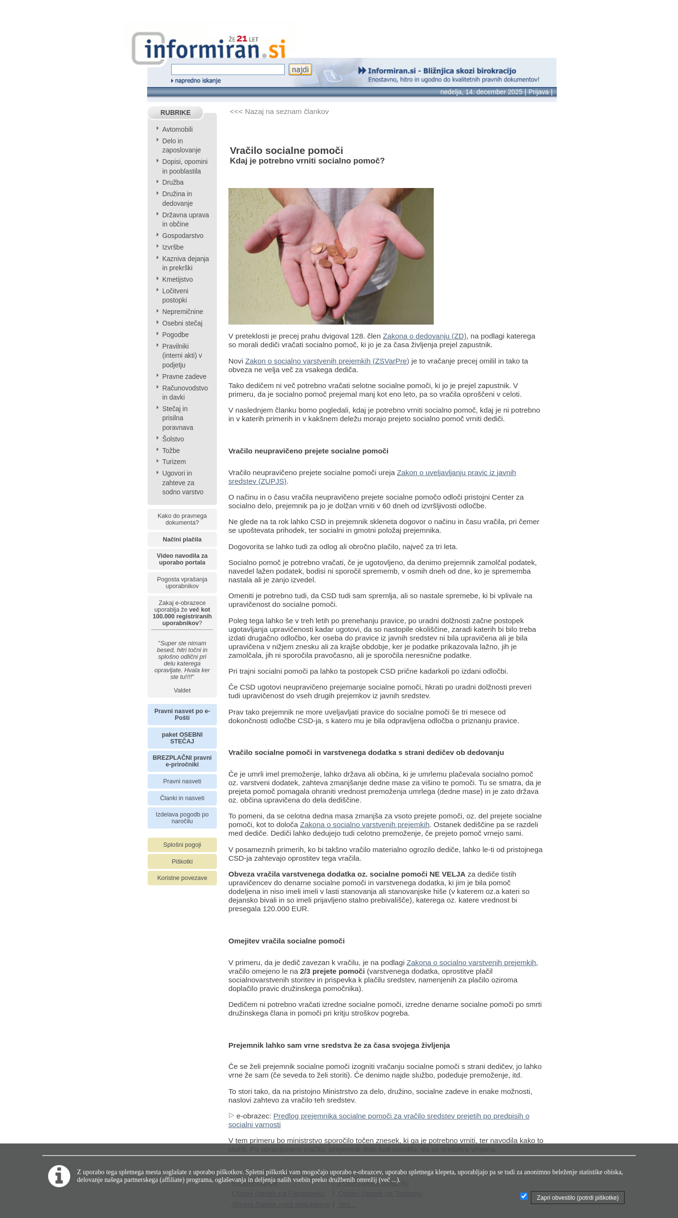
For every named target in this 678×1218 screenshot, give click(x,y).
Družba (172, 182)
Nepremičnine (182, 311)
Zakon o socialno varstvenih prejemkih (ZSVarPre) (327, 361)
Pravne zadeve (184, 376)
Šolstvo (173, 439)
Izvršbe (172, 247)
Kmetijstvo (177, 279)
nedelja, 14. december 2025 (481, 92)
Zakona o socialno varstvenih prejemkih (364, 824)
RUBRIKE (176, 112)
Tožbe (171, 450)
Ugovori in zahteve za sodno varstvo (182, 483)
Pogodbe (175, 335)
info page (15, 6)
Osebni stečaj (182, 323)
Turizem (174, 461)
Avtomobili (177, 129)
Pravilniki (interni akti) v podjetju (182, 356)
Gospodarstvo (182, 235)
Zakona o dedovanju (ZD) (424, 336)
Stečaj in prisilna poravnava (177, 418)
